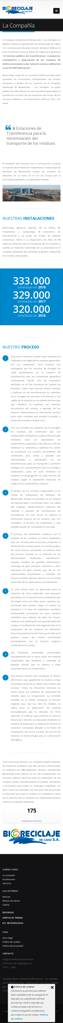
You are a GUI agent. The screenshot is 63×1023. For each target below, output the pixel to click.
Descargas (8, 912)
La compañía (9, 875)
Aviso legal (8, 938)
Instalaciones (9, 879)
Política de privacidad (13, 945)
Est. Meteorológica (13, 923)
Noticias (6, 896)
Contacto (8, 953)
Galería (6, 904)
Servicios (7, 883)
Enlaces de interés (11, 900)
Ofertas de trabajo (13, 917)
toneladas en (32, 287)
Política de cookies (11, 941)
